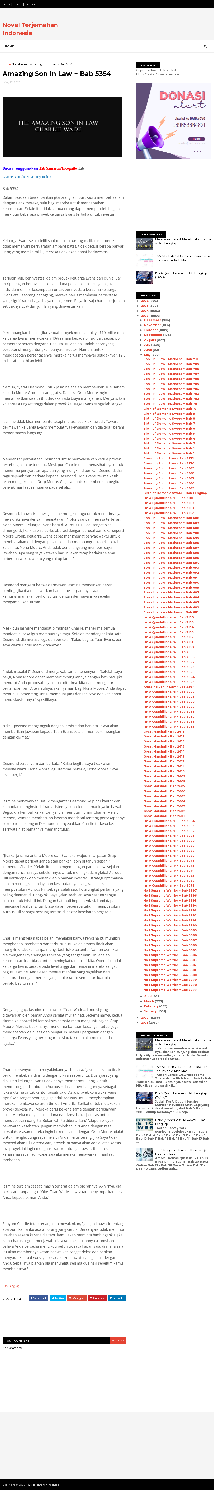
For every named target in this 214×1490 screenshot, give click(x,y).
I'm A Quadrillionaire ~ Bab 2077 (169, 856)
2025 (145, 306)
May (147, 355)
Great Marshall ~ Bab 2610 (164, 771)
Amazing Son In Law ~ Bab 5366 (169, 483)
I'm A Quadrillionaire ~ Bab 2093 (169, 682)
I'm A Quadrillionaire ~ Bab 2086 (169, 721)
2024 (145, 311)
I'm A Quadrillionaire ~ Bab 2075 (169, 866)
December (153, 320)
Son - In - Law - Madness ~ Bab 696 (171, 553)
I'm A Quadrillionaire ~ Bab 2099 (169, 652)
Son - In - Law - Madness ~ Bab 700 (171, 533)
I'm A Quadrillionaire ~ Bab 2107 (169, 513)
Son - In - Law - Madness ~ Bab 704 (171, 389)
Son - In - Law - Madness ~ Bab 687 (171, 523)
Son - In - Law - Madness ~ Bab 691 (171, 577)
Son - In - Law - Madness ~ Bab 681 (171, 612)
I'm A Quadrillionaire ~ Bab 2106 (169, 617)
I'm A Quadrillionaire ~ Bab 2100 (169, 647)
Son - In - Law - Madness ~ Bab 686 (171, 528)
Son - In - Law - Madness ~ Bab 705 (171, 384)
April (148, 996)
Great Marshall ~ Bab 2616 (164, 741)
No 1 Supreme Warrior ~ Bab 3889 (170, 930)
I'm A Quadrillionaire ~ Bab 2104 (169, 627)
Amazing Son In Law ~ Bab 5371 (169, 458)
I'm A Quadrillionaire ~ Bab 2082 (169, 831)
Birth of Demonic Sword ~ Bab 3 (169, 443)
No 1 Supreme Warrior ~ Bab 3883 (170, 960)
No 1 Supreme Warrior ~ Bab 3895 (170, 900)
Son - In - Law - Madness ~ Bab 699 (171, 538)
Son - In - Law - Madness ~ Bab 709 (171, 364)
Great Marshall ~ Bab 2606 (164, 791)
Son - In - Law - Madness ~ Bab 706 (171, 379)
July (147, 345)
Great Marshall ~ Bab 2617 (164, 736)
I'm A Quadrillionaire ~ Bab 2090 (169, 702)
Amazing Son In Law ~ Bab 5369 (169, 468)
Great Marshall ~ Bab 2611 (164, 766)
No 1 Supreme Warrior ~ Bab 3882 (170, 965)
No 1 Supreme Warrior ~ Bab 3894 (170, 905)
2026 (145, 301)
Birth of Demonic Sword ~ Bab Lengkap (175, 493)
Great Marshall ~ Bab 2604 (165, 801)
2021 (145, 1023)
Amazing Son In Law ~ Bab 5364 (169, 687)
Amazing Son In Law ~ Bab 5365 (169, 488)
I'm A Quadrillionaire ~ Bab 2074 (169, 871)
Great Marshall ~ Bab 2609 (164, 776)
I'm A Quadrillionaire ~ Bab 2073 (169, 876)
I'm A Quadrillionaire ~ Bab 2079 (169, 846)
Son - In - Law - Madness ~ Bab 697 (171, 548)
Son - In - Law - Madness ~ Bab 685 (171, 592)
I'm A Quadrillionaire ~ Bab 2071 (169, 885)
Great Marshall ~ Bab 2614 (164, 751)
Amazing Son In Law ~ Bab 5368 (169, 473)
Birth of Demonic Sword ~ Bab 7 (169, 423)
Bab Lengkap (11, 1286)
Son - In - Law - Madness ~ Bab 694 (171, 563)
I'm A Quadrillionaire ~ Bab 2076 (169, 861)
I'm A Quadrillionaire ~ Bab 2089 (169, 707)
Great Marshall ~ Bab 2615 (164, 746)
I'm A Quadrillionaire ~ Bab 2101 (168, 642)
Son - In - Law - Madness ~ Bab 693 (171, 567)
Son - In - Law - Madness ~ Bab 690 (171, 582)
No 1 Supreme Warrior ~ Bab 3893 (170, 910)
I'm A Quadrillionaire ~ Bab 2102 (169, 637)
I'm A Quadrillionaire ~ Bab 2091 (169, 697)
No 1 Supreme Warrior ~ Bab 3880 (170, 975)
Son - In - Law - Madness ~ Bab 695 (171, 558)
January (150, 1011)
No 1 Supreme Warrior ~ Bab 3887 (170, 940)
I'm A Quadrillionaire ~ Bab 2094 (169, 677)
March (149, 1001)
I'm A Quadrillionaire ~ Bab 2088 (169, 711)
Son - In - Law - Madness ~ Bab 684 (171, 597)
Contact (30, 4)
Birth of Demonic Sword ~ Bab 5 (169, 433)
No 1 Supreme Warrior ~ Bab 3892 (170, 915)
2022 (145, 1017)
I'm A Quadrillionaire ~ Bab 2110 (168, 498)
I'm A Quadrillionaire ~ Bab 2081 (169, 836)
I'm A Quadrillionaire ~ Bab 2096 (169, 667)
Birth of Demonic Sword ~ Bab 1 (169, 453)
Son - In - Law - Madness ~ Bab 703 (171, 394)
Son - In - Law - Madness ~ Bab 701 (171, 404)
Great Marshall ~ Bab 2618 (164, 732)
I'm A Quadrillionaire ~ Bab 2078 (169, 851)
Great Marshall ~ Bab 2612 (164, 761)
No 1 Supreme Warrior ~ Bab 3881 (170, 970)
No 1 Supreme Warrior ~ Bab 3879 (170, 980)
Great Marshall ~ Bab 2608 (164, 781)
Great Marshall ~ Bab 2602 (164, 811)
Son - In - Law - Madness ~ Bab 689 (171, 587)
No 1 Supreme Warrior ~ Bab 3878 (170, 985)
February (151, 1006)
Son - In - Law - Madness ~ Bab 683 (171, 602)
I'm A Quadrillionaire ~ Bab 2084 (169, 821)
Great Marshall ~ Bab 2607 (164, 786)
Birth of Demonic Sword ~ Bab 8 (169, 418)
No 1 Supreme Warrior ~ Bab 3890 (170, 925)
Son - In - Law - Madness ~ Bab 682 (171, 607)
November (153, 325)
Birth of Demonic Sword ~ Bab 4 (169, 438)
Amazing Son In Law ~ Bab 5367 (169, 478)
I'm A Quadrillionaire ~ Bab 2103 (169, 632)
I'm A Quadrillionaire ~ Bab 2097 (169, 662)
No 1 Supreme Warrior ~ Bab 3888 (170, 935)
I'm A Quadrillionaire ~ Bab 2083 (169, 826)
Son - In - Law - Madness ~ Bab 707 (171, 374)
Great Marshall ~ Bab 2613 (164, 756)
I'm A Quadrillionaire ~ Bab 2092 (169, 692)
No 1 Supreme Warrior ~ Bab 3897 (170, 890)
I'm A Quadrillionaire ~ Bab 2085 (169, 727)
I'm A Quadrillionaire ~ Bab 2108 (169, 508)
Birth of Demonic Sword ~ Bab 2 (169, 448)
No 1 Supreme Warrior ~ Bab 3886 (170, 945)
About (18, 4)
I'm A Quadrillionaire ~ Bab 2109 (169, 503)
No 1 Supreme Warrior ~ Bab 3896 (170, 895)
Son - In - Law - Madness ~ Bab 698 (171, 543)
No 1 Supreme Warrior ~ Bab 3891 (170, 920)
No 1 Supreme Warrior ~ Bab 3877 (170, 990)
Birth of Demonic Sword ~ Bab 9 (169, 414)
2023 (145, 316)
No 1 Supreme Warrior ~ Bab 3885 (170, 950)
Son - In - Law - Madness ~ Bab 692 (171, 572)
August (150, 340)
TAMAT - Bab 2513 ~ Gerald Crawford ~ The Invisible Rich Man (182, 258)
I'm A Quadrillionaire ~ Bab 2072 (169, 881)
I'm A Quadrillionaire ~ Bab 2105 (169, 622)
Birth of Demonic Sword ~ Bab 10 (170, 409)
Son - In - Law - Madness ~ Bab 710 (171, 359)
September (153, 335)
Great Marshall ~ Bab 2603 (164, 806)
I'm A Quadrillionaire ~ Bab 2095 (169, 672)
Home (6, 4)
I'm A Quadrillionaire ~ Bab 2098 (169, 657)
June (148, 350)
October (151, 330)
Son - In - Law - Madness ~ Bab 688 (171, 518)
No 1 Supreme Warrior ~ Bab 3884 (170, 955)
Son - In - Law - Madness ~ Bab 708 (171, 369)
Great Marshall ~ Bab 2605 (164, 796)
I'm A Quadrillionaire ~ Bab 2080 (169, 841)
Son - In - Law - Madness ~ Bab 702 (171, 399)
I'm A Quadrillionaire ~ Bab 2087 (169, 716)
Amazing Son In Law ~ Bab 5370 (169, 463)
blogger (118, 1340)
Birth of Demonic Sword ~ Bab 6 (169, 428)
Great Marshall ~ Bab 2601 (164, 816)
